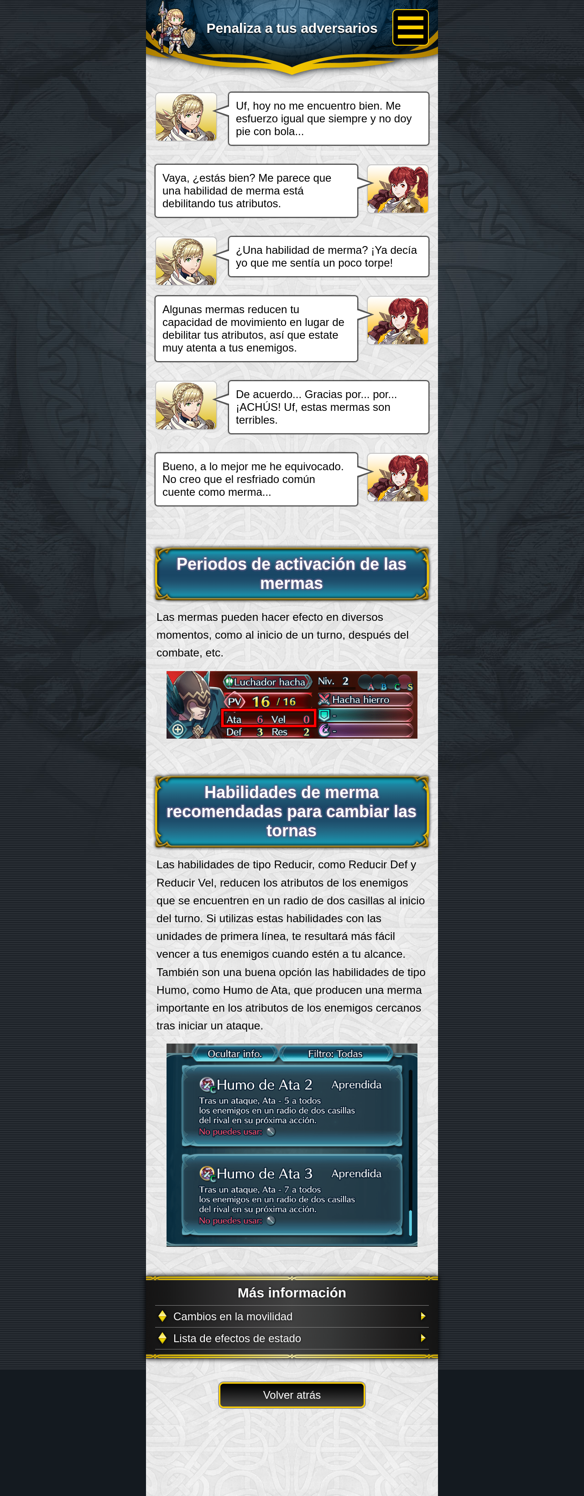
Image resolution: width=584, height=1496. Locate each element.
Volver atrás (292, 1395)
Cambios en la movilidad (232, 1316)
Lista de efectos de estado (237, 1338)
